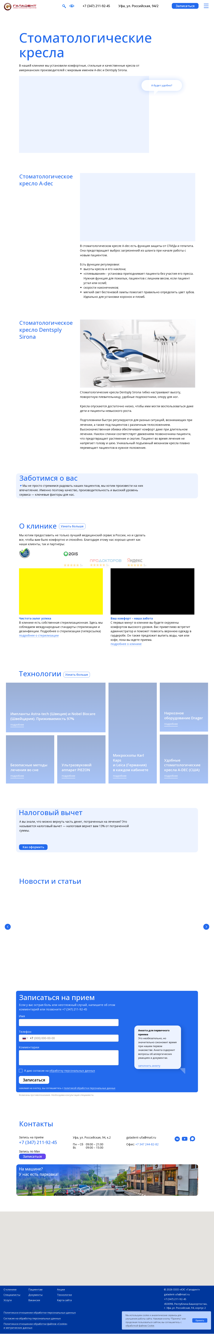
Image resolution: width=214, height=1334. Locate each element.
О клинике (10, 1289)
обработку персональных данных (72, 1071)
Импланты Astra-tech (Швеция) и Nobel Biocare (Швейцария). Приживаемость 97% (52, 716)
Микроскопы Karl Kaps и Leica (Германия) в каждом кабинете (130, 762)
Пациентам (35, 1289)
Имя (22, 1016)
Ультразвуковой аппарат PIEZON (77, 767)
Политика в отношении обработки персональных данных (40, 1313)
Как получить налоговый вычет (105, 928)
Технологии (64, 1295)
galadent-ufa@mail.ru (177, 1294)
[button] (185, 6)
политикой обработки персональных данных (89, 1088)
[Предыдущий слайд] (7, 926)
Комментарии (29, 1048)
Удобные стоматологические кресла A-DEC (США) (182, 765)
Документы (35, 1295)
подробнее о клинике (126, 644)
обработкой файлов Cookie (140, 1325)
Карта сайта (64, 1300)
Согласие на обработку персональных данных (32, 1318)
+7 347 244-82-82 (147, 1145)
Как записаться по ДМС (159, 928)
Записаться (34, 1080)
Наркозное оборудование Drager (183, 715)
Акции (61, 1289)
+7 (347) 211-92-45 (96, 6)
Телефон (25, 1032)
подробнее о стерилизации (39, 635)
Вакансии (34, 1300)
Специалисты (12, 1295)
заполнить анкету (149, 1066)
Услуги (8, 1300)
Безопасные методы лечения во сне (28, 767)
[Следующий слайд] (206, 926)
